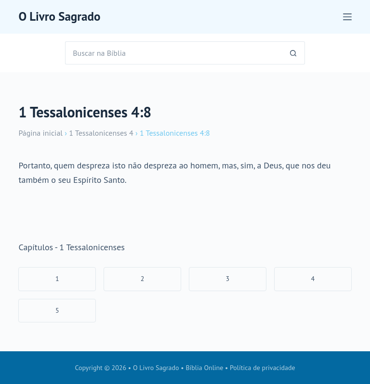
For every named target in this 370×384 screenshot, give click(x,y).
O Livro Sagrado (59, 16)
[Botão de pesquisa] (293, 52)
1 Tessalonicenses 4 (101, 133)
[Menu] (347, 17)
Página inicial (40, 133)
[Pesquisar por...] (173, 52)
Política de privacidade (262, 367)
